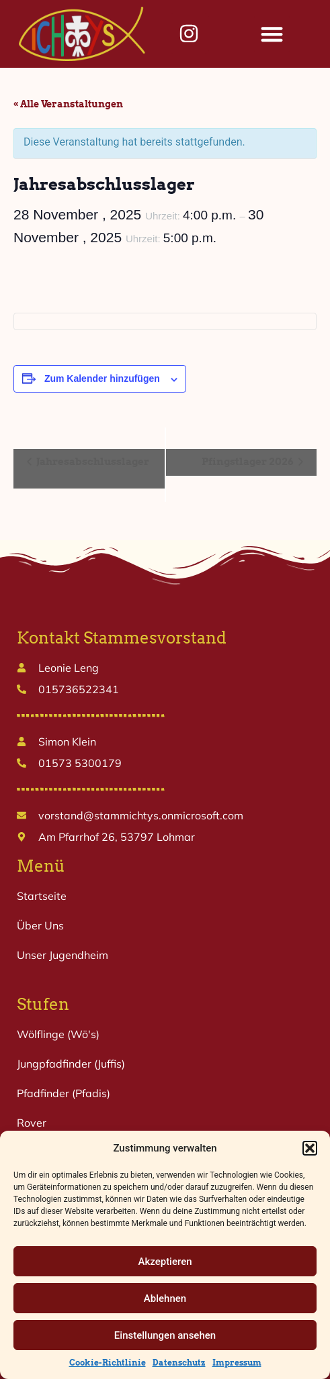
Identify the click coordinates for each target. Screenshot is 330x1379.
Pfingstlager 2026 (249, 462)
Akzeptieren (165, 1262)
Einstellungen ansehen (165, 1335)
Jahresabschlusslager (91, 462)
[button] (310, 1148)
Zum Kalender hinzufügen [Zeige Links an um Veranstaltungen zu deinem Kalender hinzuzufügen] (102, 378)
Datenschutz (179, 1363)
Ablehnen (165, 1298)
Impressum (236, 1363)
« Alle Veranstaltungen (68, 104)
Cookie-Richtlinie (107, 1363)
